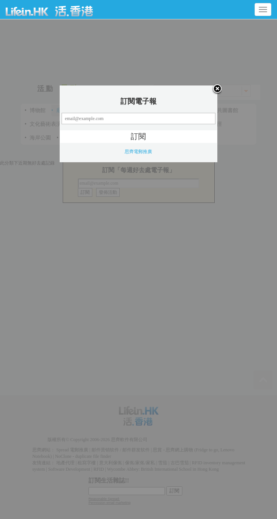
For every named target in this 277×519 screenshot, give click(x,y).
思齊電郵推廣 (138, 151)
